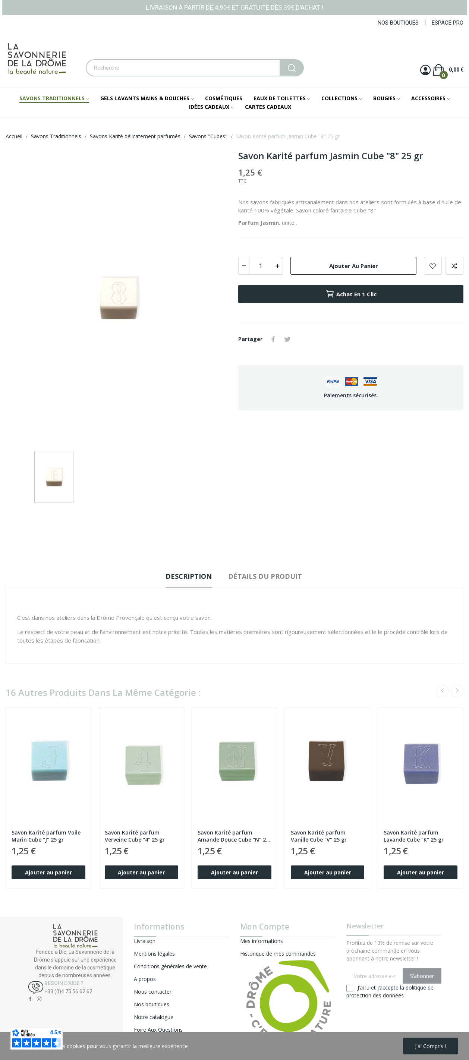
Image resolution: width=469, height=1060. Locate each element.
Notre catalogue (153, 1016)
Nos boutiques (151, 1004)
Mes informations (261, 940)
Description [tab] (189, 576)
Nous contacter (152, 991)
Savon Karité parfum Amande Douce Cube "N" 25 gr (233, 836)
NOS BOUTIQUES (398, 22)
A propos (145, 978)
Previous (442, 691)
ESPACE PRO (447, 22)
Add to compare (454, 265)
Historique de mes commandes (278, 953)
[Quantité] (260, 266)
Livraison (144, 940)
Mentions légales (154, 953)
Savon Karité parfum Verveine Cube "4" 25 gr (135, 836)
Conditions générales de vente (170, 966)
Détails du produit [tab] (265, 576)
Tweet (287, 339)
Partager (273, 339)
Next (457, 691)
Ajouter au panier (353, 265)
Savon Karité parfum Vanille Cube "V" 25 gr (319, 836)
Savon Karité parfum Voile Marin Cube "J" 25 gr (46, 836)
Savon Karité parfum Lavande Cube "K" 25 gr (414, 836)
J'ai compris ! (430, 1046)
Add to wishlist (433, 265)
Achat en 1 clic (351, 294)
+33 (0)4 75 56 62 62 (68, 991)
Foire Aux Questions (158, 1029)
